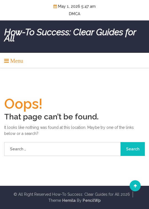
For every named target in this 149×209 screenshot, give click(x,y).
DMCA (74, 14)
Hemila (69, 200)
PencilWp (92, 200)
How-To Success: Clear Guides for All (70, 35)
